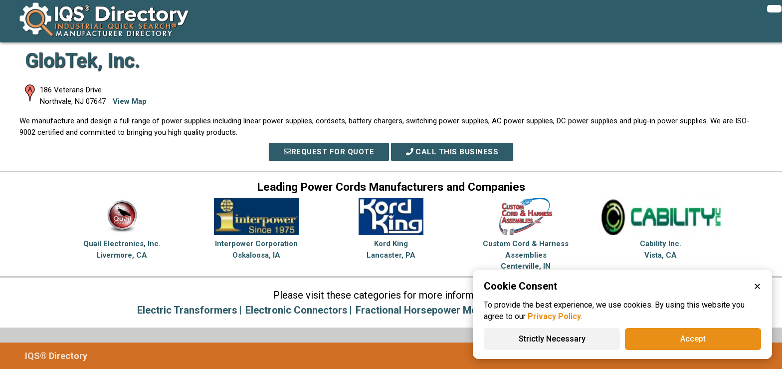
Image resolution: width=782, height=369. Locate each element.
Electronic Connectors (296, 310)
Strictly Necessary (552, 339)
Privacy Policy (554, 316)
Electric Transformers (187, 310)
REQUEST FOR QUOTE (329, 151)
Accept (693, 339)
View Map (130, 101)
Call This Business (452, 151)
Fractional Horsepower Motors (426, 310)
